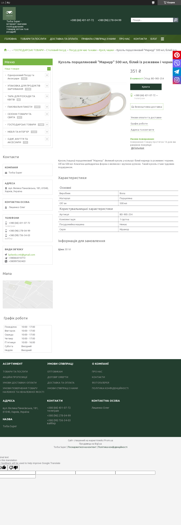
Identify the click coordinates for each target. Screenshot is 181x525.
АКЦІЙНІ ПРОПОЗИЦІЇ (15, 377)
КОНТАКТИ (140, 38)
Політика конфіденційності (112, 447)
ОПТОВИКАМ (55, 371)
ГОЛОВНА (11, 38)
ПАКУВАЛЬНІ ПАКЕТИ (20, 106)
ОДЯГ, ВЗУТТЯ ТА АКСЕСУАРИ (18, 141)
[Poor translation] (13, 468)
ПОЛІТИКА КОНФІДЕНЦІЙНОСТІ (110, 388)
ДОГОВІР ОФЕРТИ (57, 377)
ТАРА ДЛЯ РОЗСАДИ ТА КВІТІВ (21, 98)
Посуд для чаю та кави (83, 50)
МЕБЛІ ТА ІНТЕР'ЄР (18, 131)
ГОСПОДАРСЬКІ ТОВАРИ (29, 50)
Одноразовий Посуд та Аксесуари (21, 77)
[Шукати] (175, 20)
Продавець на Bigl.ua (90, 444)
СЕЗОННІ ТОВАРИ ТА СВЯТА (19, 116)
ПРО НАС (124, 38)
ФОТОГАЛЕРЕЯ (100, 382)
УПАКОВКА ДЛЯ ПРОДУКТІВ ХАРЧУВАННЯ (24, 87)
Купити (146, 86)
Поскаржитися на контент (82, 447)
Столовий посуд (56, 50)
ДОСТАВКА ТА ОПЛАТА (64, 38)
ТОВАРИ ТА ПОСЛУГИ (33, 38)
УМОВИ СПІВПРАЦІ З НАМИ (62, 388)
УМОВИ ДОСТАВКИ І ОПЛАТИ (20, 382)
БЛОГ (154, 38)
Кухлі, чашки (106, 50)
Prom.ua (108, 440)
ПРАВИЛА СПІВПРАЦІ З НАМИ (98, 38)
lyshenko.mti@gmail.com (21, 254)
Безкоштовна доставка (148, 106)
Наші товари (12, 68)
